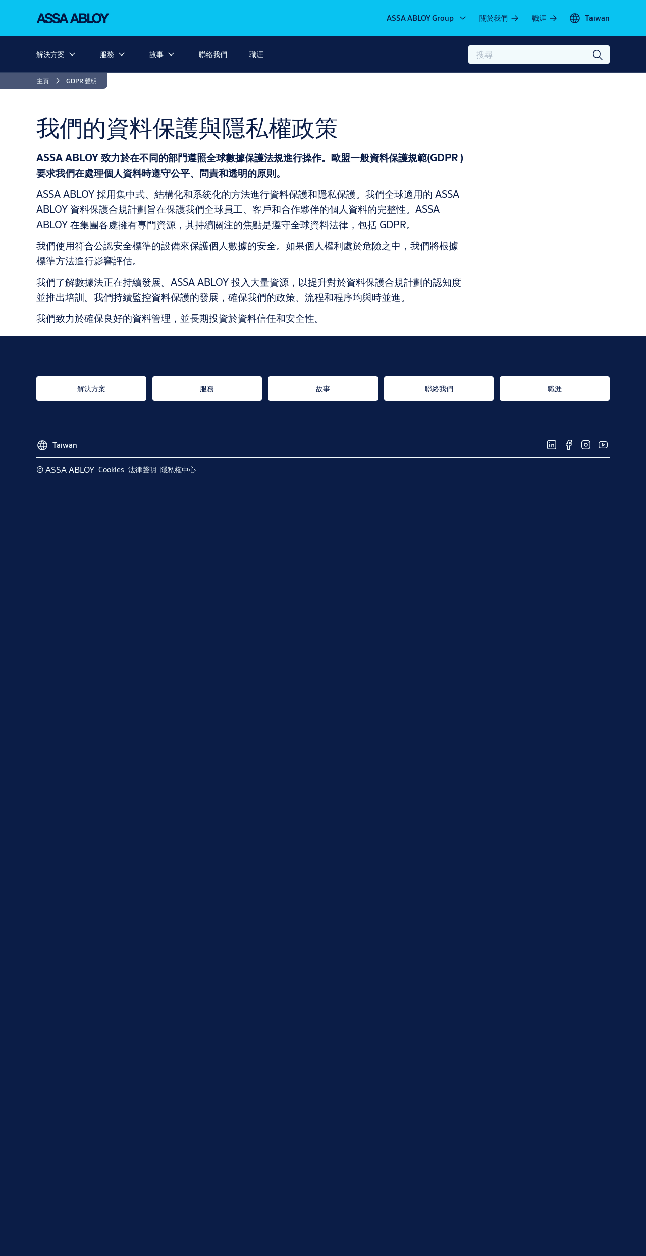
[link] (499, 18)
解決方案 (50, 54)
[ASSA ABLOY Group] (427, 18)
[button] (72, 54)
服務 (107, 54)
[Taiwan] (589, 18)
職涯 (256, 54)
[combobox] (539, 54)
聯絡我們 (213, 54)
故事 (156, 54)
